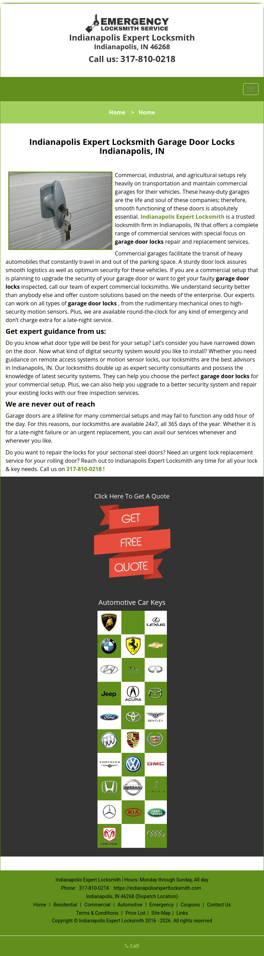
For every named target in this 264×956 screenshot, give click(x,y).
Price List (136, 913)
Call (132, 945)
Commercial (97, 904)
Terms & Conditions (97, 913)
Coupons (190, 904)
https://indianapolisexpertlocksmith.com (157, 888)
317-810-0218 (148, 58)
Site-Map (161, 913)
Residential (65, 904)
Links (182, 913)
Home (117, 112)
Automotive (130, 904)
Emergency (161, 904)
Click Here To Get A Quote (132, 496)
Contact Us (219, 904)
